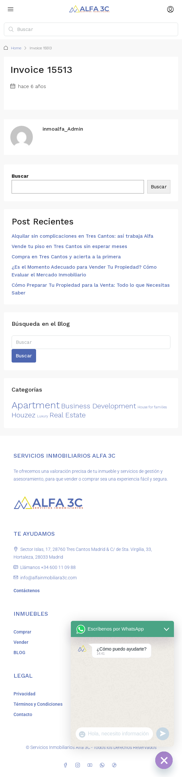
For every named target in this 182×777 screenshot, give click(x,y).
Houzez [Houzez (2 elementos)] (23, 415)
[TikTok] (115, 765)
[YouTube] (91, 765)
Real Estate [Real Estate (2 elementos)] (68, 415)
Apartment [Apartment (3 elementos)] (36, 405)
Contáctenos (27, 590)
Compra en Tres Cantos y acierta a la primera (66, 257)
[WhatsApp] (103, 765)
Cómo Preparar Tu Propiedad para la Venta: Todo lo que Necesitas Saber (91, 289)
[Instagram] (78, 765)
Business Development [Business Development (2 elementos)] (98, 406)
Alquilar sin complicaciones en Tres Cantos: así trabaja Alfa (82, 236)
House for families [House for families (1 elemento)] (152, 407)
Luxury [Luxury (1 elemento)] (42, 416)
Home (16, 48)
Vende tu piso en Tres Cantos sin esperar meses (69, 246)
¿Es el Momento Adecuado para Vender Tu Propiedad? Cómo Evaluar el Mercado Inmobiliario (84, 271)
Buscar (20, 176)
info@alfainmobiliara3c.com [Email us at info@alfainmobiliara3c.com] (48, 577)
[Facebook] (66, 765)
